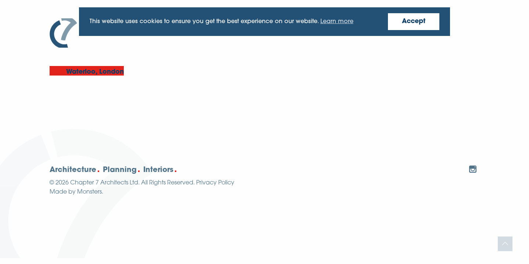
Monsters (89, 192)
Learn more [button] (336, 22)
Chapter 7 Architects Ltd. (105, 183)
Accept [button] (413, 21)
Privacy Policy (215, 183)
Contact (459, 30)
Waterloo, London (95, 72)
